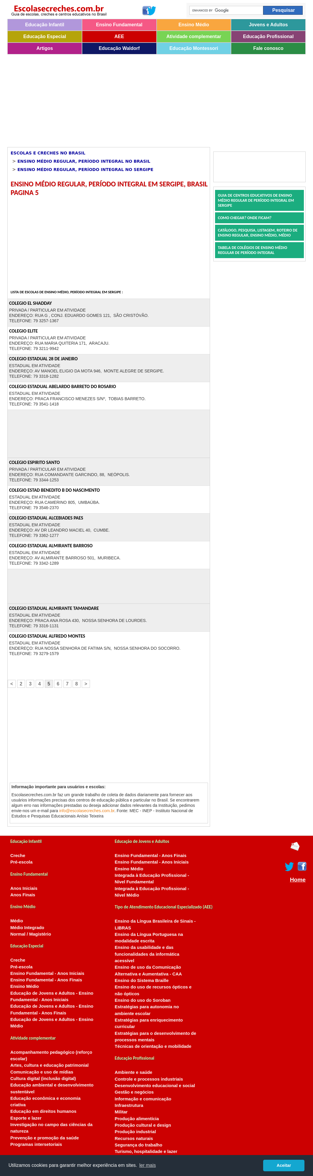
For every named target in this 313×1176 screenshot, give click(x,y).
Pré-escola (21, 862)
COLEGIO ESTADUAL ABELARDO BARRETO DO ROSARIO (62, 386)
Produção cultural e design (143, 1125)
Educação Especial (44, 36)
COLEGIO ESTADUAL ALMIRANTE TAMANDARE (54, 608)
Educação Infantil (44, 24)
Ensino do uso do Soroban (143, 1000)
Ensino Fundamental (119, 24)
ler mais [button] (147, 1165)
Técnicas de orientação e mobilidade (153, 1046)
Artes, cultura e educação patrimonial (49, 1065)
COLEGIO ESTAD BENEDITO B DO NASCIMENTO (54, 490)
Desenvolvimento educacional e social (155, 1085)
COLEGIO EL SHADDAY (30, 303)
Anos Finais (22, 894)
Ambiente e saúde (133, 1072)
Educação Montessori (193, 48)
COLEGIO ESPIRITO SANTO (34, 462)
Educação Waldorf (119, 48)
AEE (119, 36)
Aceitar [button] (284, 1165)
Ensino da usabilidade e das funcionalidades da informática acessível (147, 954)
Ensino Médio (193, 24)
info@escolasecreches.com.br (86, 810)
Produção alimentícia (137, 1118)
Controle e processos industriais (149, 1079)
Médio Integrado (27, 927)
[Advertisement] (146, 98)
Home (298, 879)
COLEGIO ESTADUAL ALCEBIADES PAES (46, 518)
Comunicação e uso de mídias (41, 1072)
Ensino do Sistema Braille (142, 980)
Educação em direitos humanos (43, 1111)
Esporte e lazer (26, 1118)
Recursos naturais (134, 1138)
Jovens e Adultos (268, 24)
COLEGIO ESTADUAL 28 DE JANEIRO (43, 358)
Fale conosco (268, 48)
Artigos (44, 48)
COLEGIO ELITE (23, 331)
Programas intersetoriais (36, 1144)
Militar (121, 1112)
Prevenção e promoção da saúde (44, 1138)
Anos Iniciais (23, 888)
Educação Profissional (268, 36)
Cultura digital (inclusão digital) (43, 1078)
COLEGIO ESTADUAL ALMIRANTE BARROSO (51, 545)
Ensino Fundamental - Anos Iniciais (47, 973)
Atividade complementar (193, 36)
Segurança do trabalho (138, 1145)
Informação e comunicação (143, 1099)
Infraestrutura (129, 1105)
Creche (17, 855)
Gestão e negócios (134, 1092)
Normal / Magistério (30, 934)
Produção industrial (135, 1131)
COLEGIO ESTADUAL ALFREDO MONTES (47, 636)
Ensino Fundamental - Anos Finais (46, 980)
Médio (16, 920)
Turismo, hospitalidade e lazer (146, 1151)
